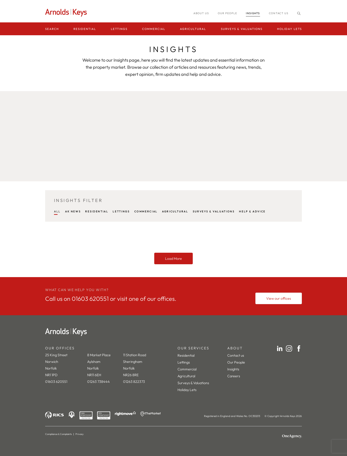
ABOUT (235, 348)
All (57, 211)
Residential (84, 29)
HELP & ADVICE (252, 211)
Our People (236, 362)
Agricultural (193, 29)
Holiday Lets (289, 29)
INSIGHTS (253, 13)
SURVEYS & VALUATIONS (214, 211)
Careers (233, 376)
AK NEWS (73, 211)
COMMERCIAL (146, 211)
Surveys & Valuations (241, 29)
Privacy (79, 434)
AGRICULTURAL (175, 211)
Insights (233, 369)
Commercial (153, 29)
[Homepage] (67, 13)
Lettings (119, 29)
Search (52, 29)
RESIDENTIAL (96, 211)
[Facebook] (299, 348)
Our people (227, 13)
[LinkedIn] (279, 348)
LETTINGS (121, 211)
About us (201, 13)
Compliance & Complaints (58, 434)
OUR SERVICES (193, 348)
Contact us (278, 13)
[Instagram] (289, 348)
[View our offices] (278, 298)
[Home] (173, 332)
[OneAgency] (292, 436)
